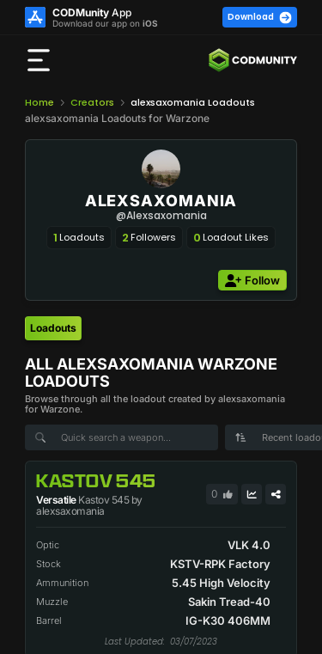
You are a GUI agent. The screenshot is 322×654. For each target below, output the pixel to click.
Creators (92, 102)
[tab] (53, 328)
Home (39, 102)
